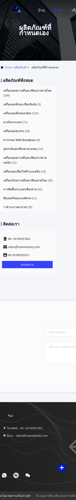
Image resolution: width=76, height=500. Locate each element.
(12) (24, 160)
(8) (21, 140)
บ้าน (41, 10)
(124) (21, 113)
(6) (22, 104)
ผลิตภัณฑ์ (20, 67)
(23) (24, 171)
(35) (28, 180)
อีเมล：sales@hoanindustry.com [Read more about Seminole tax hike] (25, 435)
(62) (22, 189)
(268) (27, 93)
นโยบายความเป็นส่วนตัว (15, 495)
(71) (15, 122)
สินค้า (58, 10)
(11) (20, 198)
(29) (16, 131)
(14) (23, 148)
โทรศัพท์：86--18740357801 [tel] (23, 428)
